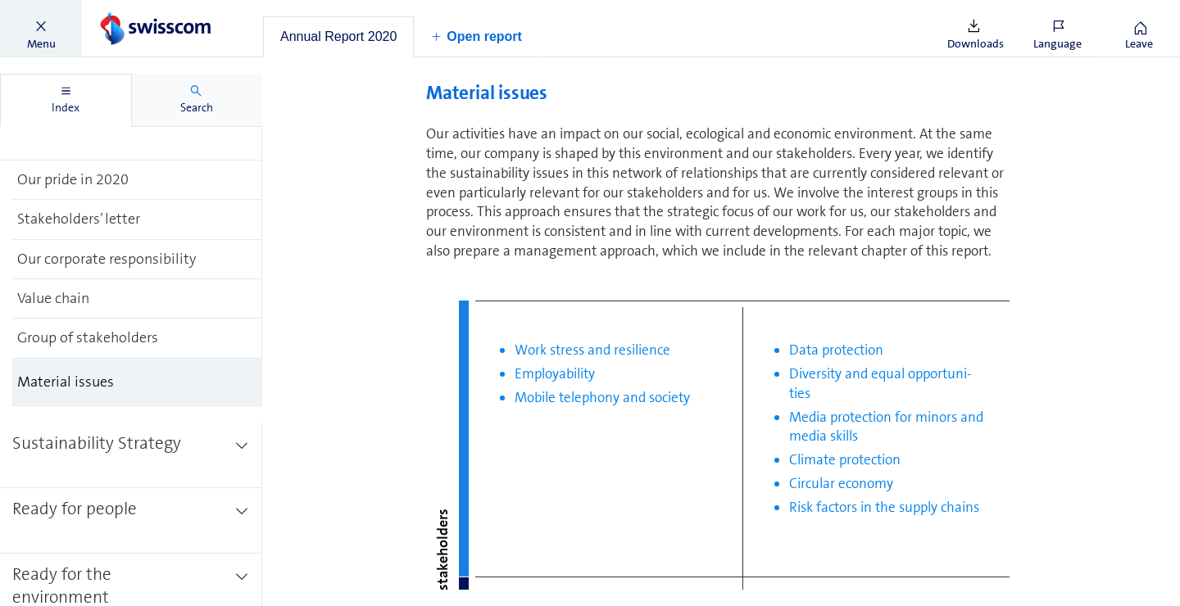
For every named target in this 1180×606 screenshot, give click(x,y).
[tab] (338, 36)
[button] (41, 28)
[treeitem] (131, 128)
